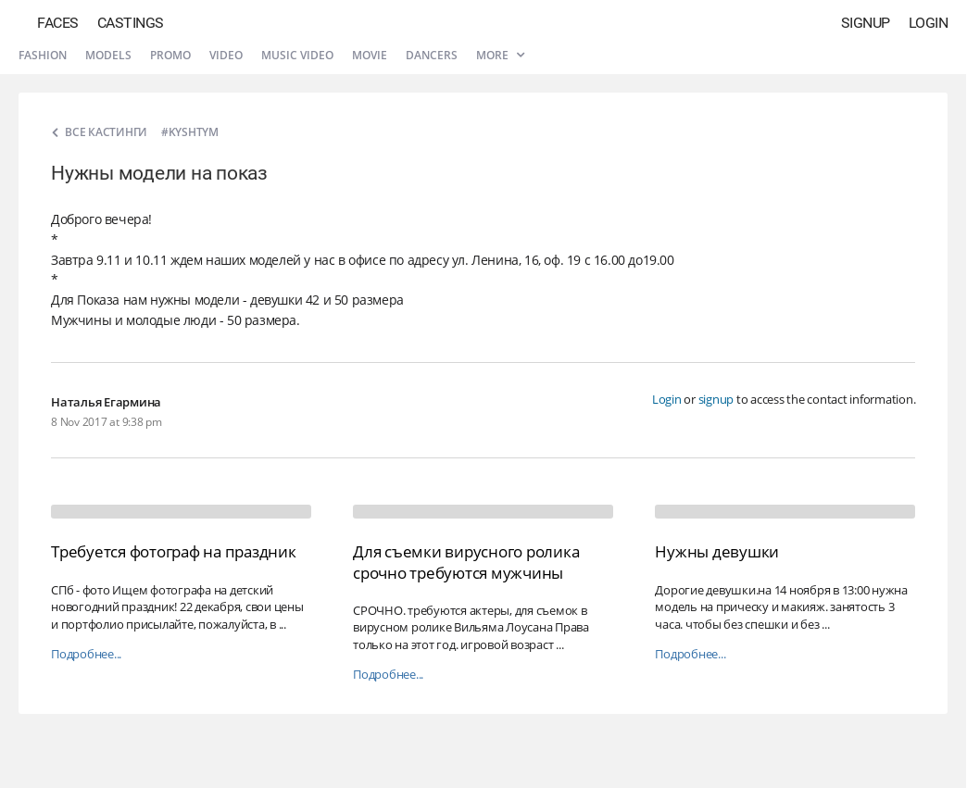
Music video (297, 55)
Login (928, 22)
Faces (58, 22)
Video (226, 55)
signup (716, 399)
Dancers (432, 55)
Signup (865, 22)
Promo (170, 55)
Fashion (43, 55)
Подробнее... (86, 654)
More (500, 55)
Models (108, 55)
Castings (130, 22)
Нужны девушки (717, 551)
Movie (369, 55)
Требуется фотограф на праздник (173, 551)
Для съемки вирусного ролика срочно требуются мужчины (466, 561)
